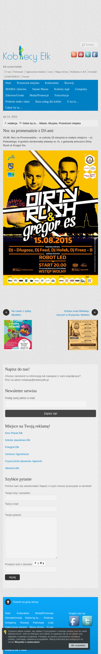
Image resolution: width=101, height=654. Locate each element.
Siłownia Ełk (12, 468)
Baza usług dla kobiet (48, 101)
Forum (25, 76)
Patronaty (18, 71)
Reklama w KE (78, 71)
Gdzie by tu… (13, 107)
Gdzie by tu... (30, 123)
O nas (8, 71)
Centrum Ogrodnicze (17, 454)
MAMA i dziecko (15, 89)
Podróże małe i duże (17, 101)
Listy (50, 71)
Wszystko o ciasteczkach (27, 642)
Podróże (48, 617)
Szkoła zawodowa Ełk (17, 440)
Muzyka (52, 123)
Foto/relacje (62, 95)
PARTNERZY (12, 76)
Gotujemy (81, 89)
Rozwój (69, 82)
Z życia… (73, 101)
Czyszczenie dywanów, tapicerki (23, 461)
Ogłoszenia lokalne (36, 71)
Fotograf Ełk (12, 447)
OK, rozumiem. (78, 645)
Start (8, 82)
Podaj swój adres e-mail (20, 398)
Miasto (43, 123)
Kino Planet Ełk (14, 433)
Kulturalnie (52, 82)
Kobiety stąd (61, 89)
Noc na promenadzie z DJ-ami (28, 130)
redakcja (12, 123)
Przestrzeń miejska (28, 82)
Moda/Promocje (39, 95)
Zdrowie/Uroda (14, 95)
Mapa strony (61, 71)
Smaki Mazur (40, 89)
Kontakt (92, 71)
